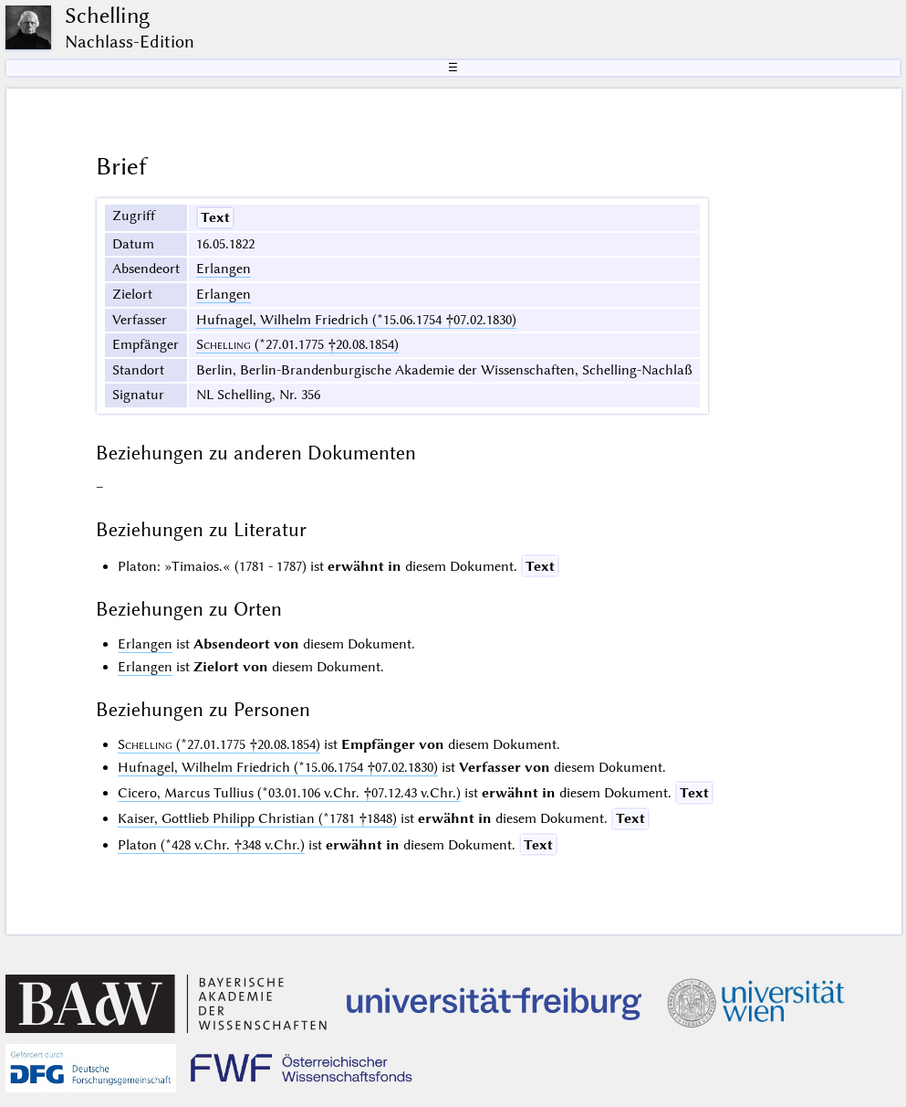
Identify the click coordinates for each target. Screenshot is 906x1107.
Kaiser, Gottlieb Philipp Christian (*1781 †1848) (257, 818)
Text (215, 217)
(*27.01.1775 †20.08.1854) (297, 344)
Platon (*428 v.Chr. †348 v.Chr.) (211, 845)
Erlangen (223, 268)
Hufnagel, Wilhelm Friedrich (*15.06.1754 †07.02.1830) (356, 319)
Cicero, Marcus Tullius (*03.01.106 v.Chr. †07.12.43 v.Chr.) (289, 793)
